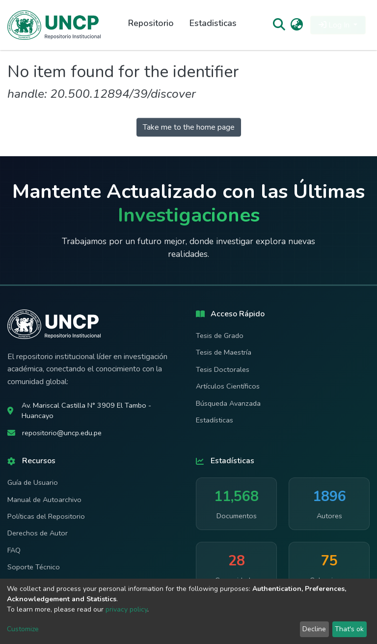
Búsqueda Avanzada (228, 403)
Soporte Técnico (33, 567)
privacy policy (126, 609)
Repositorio (151, 23)
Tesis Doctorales (222, 369)
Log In (335, 25)
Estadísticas (214, 420)
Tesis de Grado (219, 335)
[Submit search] (278, 25)
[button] (296, 25)
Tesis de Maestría (223, 352)
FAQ (14, 550)
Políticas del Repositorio (46, 516)
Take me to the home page (189, 127)
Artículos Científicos (228, 386)
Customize (23, 629)
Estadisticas (213, 23)
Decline (314, 629)
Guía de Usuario (32, 482)
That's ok (349, 629)
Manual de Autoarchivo (44, 499)
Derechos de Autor (37, 533)
